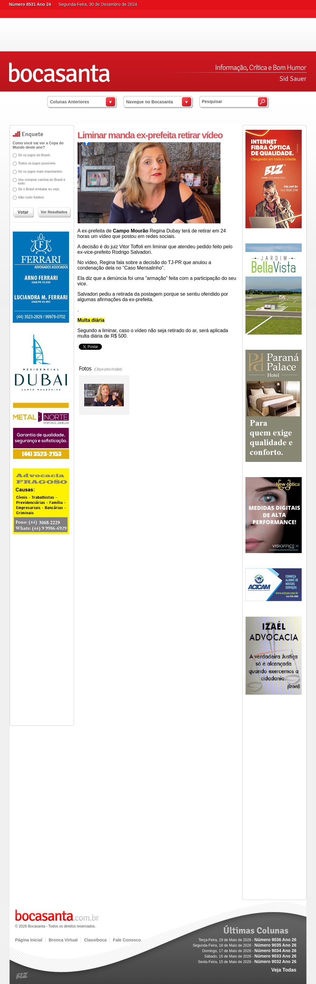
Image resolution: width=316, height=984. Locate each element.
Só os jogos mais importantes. (40, 171)
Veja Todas (283, 969)
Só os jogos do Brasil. (34, 155)
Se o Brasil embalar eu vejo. (39, 189)
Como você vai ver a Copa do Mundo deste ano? (38, 145)
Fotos (100, 368)
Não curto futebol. (31, 197)
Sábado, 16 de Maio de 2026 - (250, 956)
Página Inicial (28, 940)
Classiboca (95, 940)
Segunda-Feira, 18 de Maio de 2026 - (245, 945)
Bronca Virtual (63, 940)
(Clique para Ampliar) (108, 369)
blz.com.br (22, 976)
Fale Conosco (127, 940)
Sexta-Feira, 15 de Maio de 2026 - (247, 962)
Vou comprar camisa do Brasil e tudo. (41, 181)
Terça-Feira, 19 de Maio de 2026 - (247, 940)
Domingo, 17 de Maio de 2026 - (249, 951)
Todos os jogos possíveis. (37, 163)
